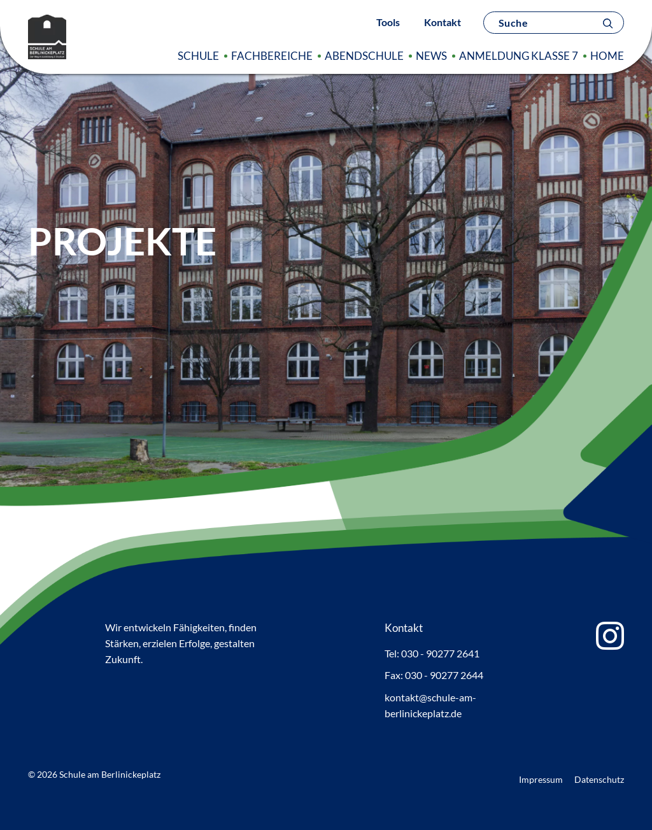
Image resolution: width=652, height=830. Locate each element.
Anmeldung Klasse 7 (518, 55)
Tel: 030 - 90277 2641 (432, 653)
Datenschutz (599, 779)
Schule (198, 55)
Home (607, 55)
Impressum (541, 779)
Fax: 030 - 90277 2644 (434, 675)
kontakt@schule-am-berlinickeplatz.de (430, 705)
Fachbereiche (272, 55)
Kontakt (442, 22)
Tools (388, 22)
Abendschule (364, 55)
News (431, 55)
